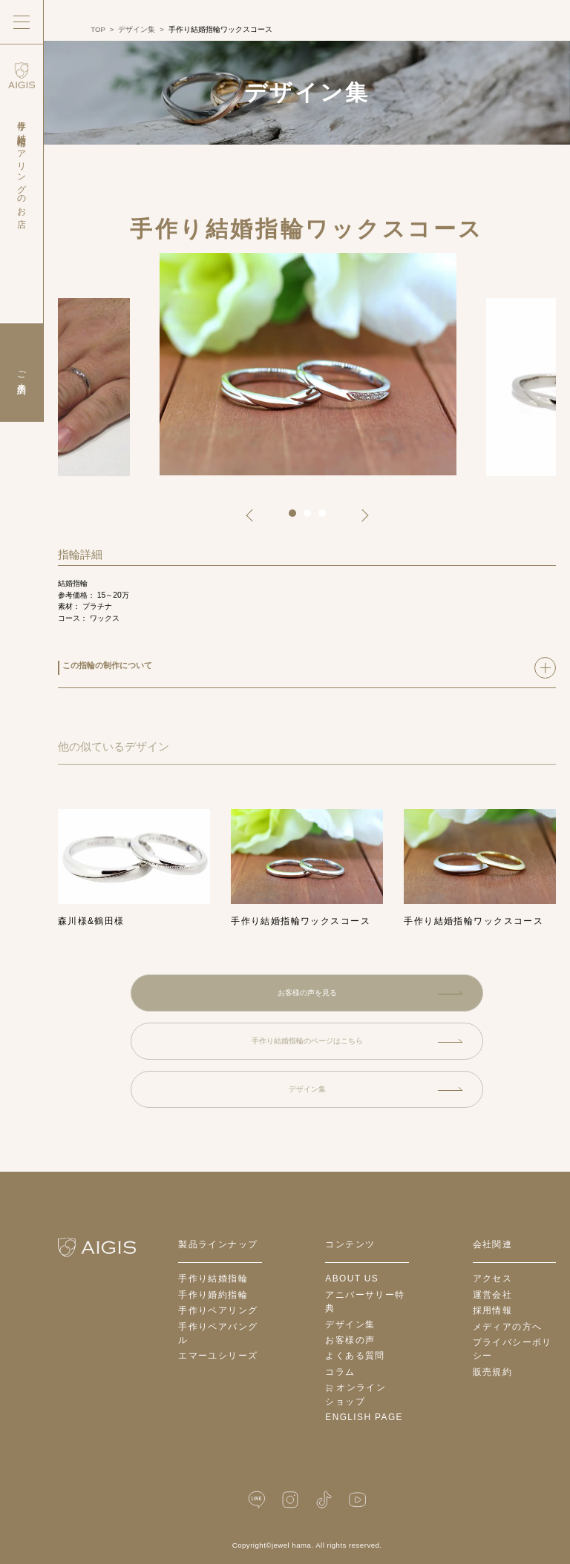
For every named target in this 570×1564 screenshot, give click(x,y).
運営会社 (493, 1295)
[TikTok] (323, 1500)
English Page (364, 1417)
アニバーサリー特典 (364, 1302)
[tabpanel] (308, 366)
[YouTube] (357, 1500)
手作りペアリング (218, 1310)
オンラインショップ (355, 1394)
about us (352, 1278)
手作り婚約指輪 (213, 1295)
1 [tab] (298, 518)
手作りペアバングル (218, 1334)
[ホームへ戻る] (97, 1248)
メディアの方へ (508, 1327)
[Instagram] (290, 1500)
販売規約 (493, 1372)
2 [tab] (312, 518)
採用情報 (493, 1310)
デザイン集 (376, 1089)
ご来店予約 (22, 372)
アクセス (493, 1278)
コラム (340, 1372)
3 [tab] (327, 518)
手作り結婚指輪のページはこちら (357, 1041)
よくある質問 (355, 1355)
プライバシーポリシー (512, 1349)
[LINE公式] (256, 1500)
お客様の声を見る (370, 993)
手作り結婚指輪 (213, 1278)
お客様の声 (350, 1340)
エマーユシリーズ (218, 1355)
